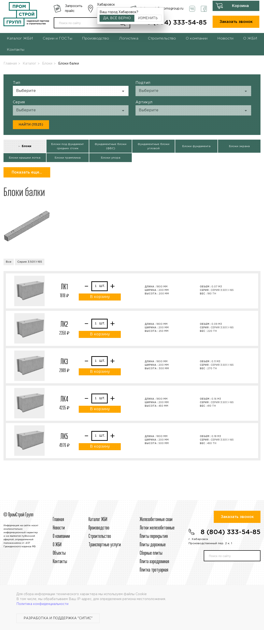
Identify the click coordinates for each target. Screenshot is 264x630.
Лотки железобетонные (157, 528)
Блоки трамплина (68, 157)
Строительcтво (100, 536)
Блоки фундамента (196, 146)
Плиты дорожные (153, 545)
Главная (10, 63)
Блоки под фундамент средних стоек (67, 146)
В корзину (100, 297)
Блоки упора (110, 157)
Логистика (128, 38)
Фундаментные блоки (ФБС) (110, 146)
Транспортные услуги (105, 545)
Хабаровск (106, 4)
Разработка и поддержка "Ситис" (58, 618)
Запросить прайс (73, 8)
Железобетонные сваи (156, 519)
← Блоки (24, 146)
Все (8, 262)
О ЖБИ (250, 38)
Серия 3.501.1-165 (29, 262)
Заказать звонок (236, 22)
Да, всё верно (117, 18)
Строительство (162, 38)
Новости (225, 38)
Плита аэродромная (154, 562)
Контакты (15, 49)
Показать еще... (27, 172)
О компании (196, 38)
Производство (95, 38)
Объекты (59, 553)
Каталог (29, 63)
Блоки (47, 63)
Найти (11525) (31, 124)
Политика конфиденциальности (42, 604)
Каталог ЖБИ (20, 38)
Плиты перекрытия (154, 536)
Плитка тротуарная (154, 570)
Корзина (240, 6)
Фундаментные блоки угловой (153, 146)
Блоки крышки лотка (24, 157)
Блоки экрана (239, 146)
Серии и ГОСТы (57, 38)
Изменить (148, 18)
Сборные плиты (151, 553)
